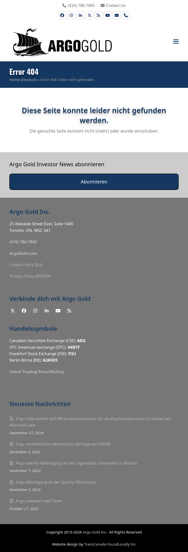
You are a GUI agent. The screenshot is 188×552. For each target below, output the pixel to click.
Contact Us (113, 5)
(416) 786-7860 (78, 5)
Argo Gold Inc (94, 532)
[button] (176, 42)
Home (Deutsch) (23, 79)
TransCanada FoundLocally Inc (110, 544)
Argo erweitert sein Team (39, 501)
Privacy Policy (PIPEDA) (30, 276)
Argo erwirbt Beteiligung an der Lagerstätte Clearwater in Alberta (76, 463)
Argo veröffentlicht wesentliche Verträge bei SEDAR (63, 444)
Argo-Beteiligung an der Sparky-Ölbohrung (55, 482)
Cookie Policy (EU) (25, 264)
